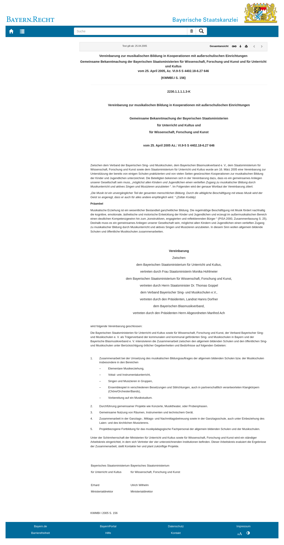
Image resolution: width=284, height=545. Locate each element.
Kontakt (176, 533)
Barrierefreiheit (40, 533)
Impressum (243, 526)
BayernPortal (108, 526)
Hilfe (108, 533)
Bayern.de (40, 526)
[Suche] (130, 31)
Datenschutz (176, 526)
